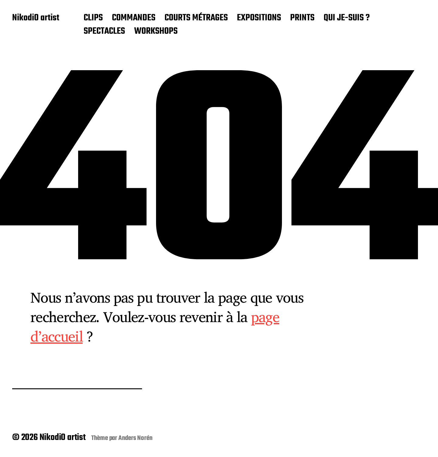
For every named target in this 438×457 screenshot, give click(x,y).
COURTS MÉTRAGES (196, 18)
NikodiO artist (35, 18)
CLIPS (93, 18)
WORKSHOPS (156, 31)
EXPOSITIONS (259, 18)
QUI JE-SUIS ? (347, 18)
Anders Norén (135, 438)
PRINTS (302, 18)
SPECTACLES (104, 31)
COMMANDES (133, 18)
